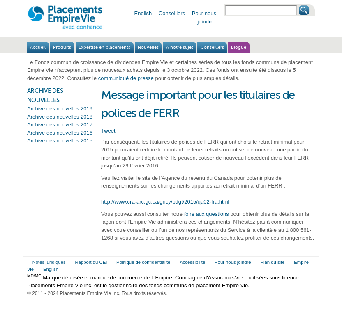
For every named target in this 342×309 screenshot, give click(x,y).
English (143, 13)
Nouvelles (148, 47)
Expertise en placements (104, 47)
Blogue (238, 47)
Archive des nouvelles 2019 (59, 108)
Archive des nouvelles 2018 (59, 117)
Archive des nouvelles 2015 (59, 140)
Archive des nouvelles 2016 (59, 133)
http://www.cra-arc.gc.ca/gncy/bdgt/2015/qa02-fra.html (165, 202)
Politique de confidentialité (143, 262)
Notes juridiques (49, 262)
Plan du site (272, 262)
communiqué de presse (126, 78)
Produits (62, 47)
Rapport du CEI (91, 262)
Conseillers (172, 13)
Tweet (108, 131)
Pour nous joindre (233, 262)
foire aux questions (206, 214)
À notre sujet (179, 47)
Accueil (38, 47)
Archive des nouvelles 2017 (59, 124)
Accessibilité (192, 262)
